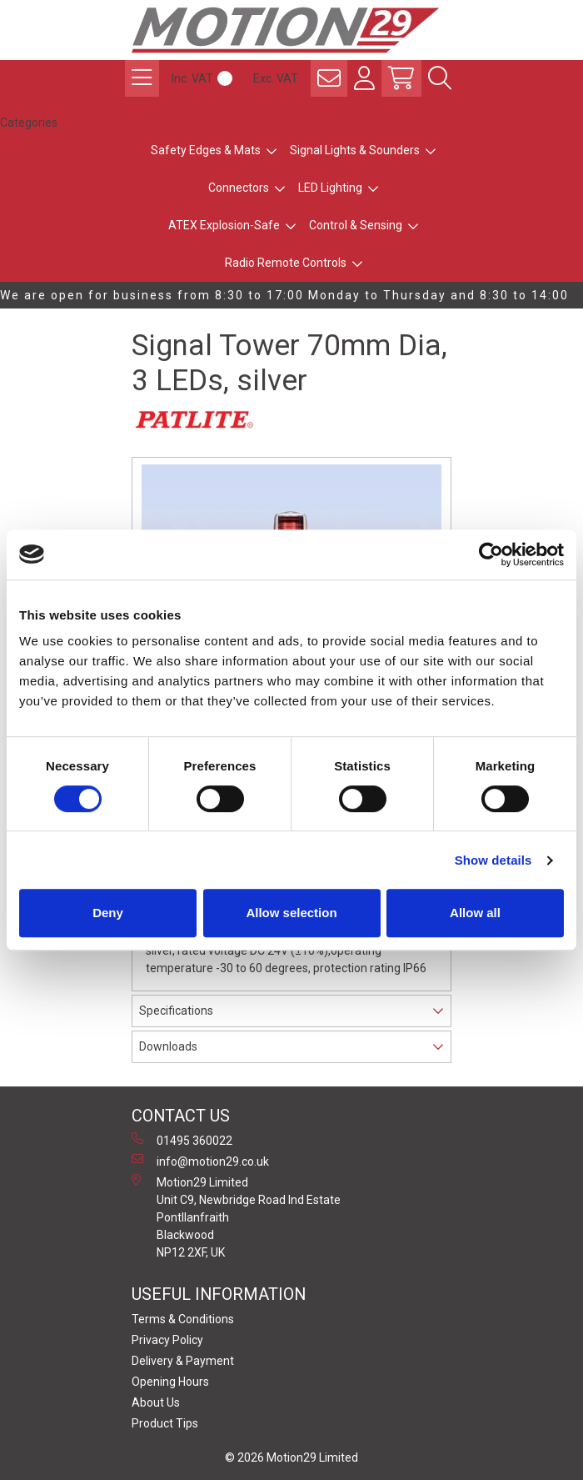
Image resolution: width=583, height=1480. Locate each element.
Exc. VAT (275, 78)
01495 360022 (182, 1139)
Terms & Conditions (183, 1319)
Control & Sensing (355, 225)
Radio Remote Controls (285, 262)
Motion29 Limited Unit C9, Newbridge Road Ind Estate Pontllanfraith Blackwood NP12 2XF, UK (236, 1216)
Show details (493, 860)
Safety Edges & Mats (206, 150)
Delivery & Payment (183, 1360)
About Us (156, 1402)
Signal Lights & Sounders (355, 150)
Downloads (168, 1046)
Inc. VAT (192, 78)
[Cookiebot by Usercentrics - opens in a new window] (491, 554)
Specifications (176, 1010)
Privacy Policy (167, 1340)
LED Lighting (330, 187)
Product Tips (165, 1423)
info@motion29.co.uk (200, 1160)
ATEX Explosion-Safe (224, 225)
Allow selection (291, 913)
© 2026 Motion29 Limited (291, 1457)
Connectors (238, 187)
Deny (107, 913)
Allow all (475, 913)
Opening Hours (170, 1381)
